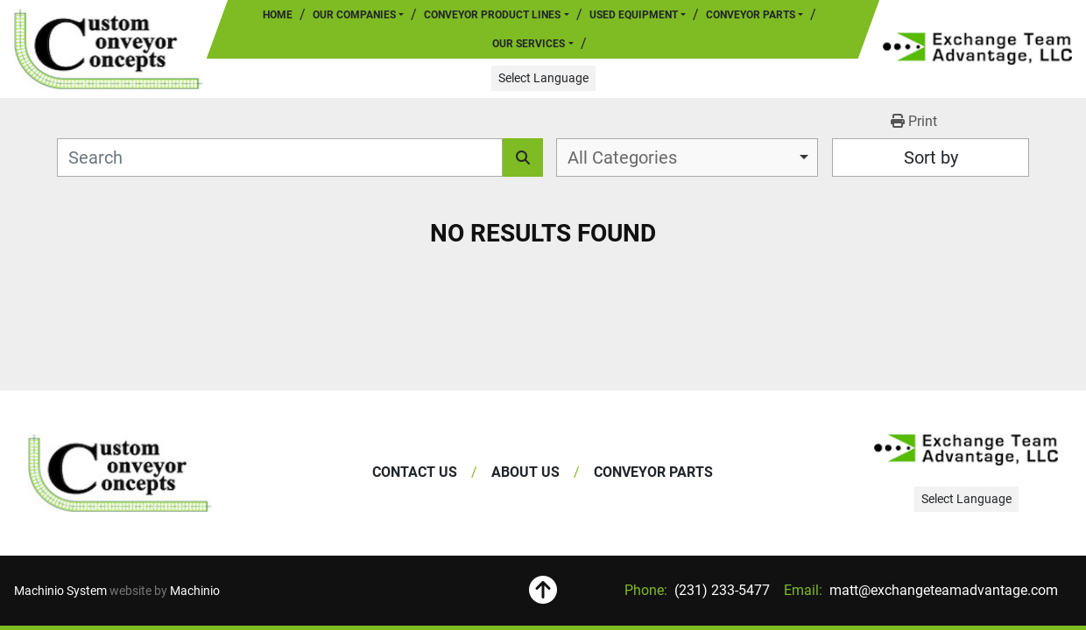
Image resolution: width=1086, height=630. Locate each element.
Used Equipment (633, 15)
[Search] (280, 157)
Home (278, 15)
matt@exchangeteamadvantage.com (942, 590)
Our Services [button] (528, 44)
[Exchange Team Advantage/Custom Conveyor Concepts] (120, 473)
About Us (525, 472)
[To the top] (543, 591)
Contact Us (414, 472)
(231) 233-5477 (720, 590)
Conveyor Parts (750, 15)
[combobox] (687, 157)
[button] (496, 15)
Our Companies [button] (354, 15)
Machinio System (60, 591)
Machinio (195, 591)
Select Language (543, 78)
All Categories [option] (622, 157)
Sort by (931, 157)
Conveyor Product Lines (492, 15)
